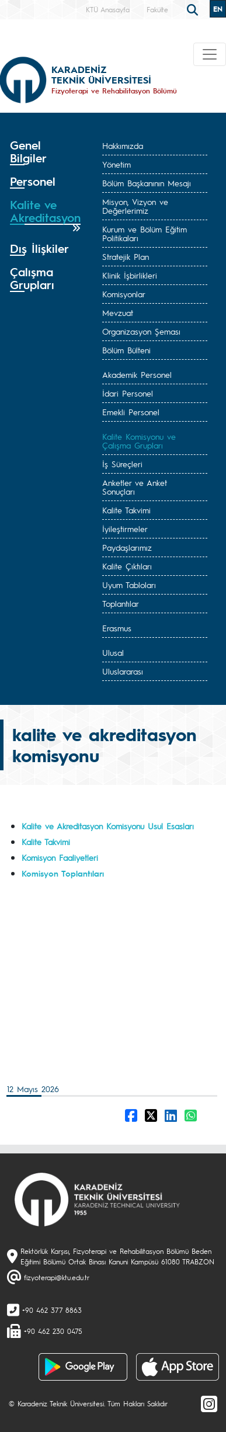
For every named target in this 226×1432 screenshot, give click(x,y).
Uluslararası (122, 671)
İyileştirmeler (125, 528)
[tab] (45, 152)
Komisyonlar (123, 294)
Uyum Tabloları (129, 584)
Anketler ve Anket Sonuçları (134, 486)
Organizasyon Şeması (141, 331)
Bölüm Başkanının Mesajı (146, 183)
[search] (194, 9)
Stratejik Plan (125, 256)
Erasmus (116, 628)
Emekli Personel (130, 411)
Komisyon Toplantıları (63, 873)
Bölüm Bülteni (126, 350)
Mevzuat (117, 312)
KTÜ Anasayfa (108, 9)
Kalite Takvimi (126, 510)
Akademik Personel (137, 374)
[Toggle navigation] (209, 54)
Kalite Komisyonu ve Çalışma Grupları (139, 440)
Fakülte (157, 9)
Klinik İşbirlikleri (129, 275)
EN (217, 8)
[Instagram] (209, 1403)
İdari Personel (127, 393)
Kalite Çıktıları (127, 566)
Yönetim (116, 164)
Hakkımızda (122, 145)
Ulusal (113, 652)
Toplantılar (120, 603)
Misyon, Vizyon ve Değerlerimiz (135, 206)
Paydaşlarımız (127, 547)
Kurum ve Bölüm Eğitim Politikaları (144, 233)
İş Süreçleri (122, 463)
